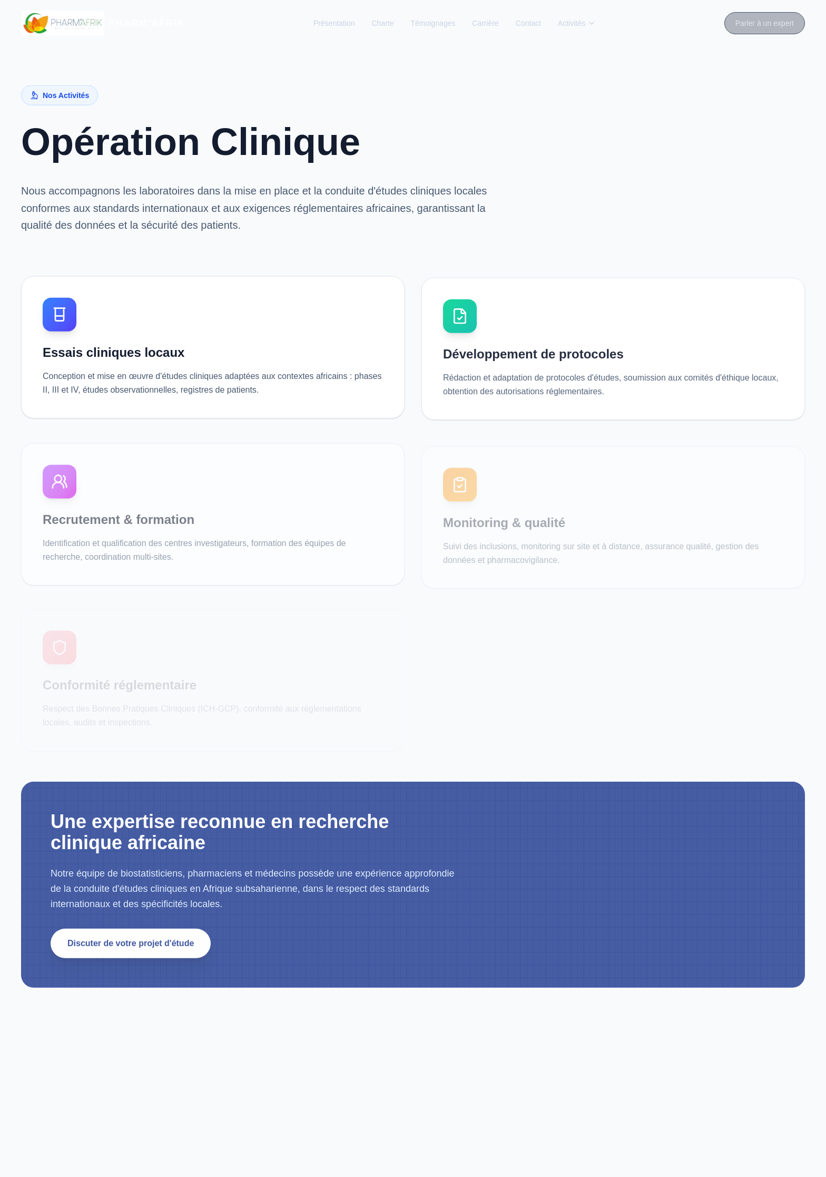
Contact (528, 23)
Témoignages (432, 23)
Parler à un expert (764, 23)
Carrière (485, 23)
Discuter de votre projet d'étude (130, 945)
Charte (382, 23)
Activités (577, 23)
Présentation (334, 23)
